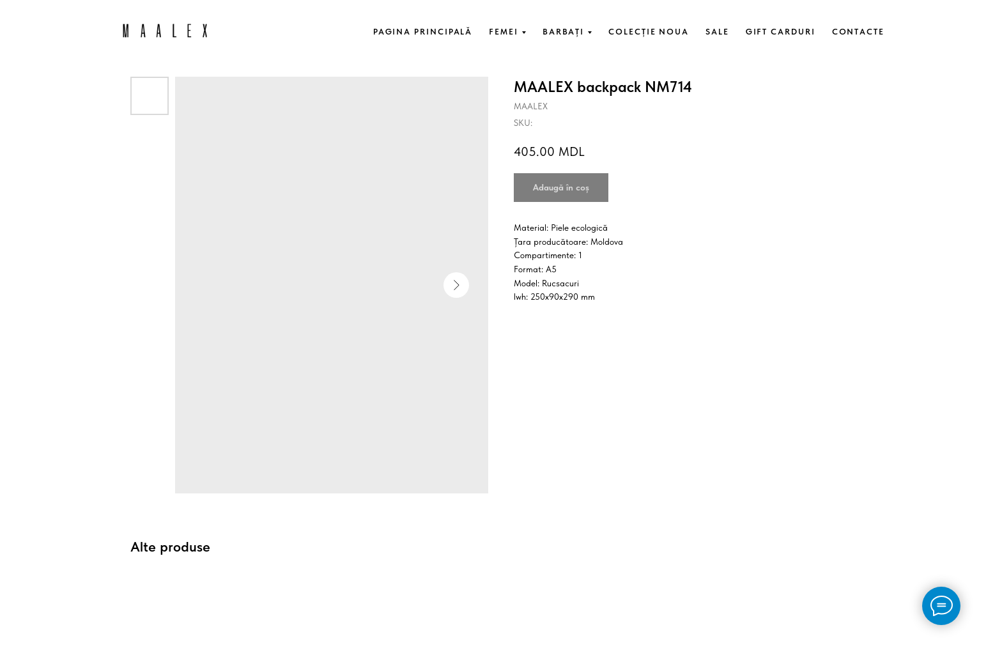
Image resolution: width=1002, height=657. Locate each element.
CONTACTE (858, 31)
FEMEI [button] (503, 31)
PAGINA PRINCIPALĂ (423, 31)
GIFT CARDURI (780, 31)
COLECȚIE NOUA (648, 31)
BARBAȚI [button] (563, 31)
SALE (717, 31)
